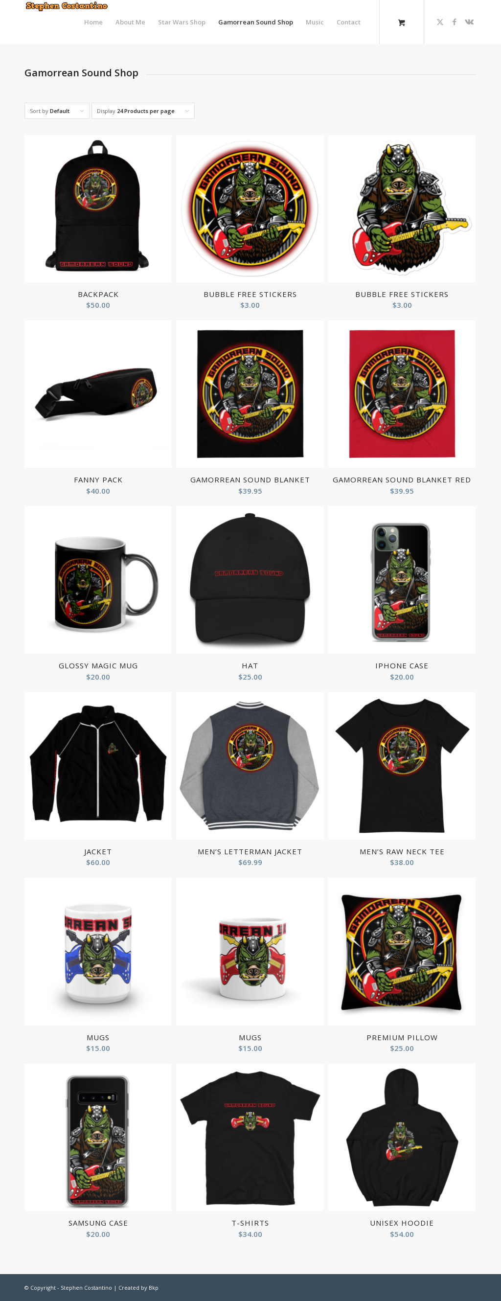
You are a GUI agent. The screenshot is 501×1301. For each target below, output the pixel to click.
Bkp (154, 1287)
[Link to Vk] (469, 21)
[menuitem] (93, 22)
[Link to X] (440, 21)
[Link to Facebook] (454, 21)
